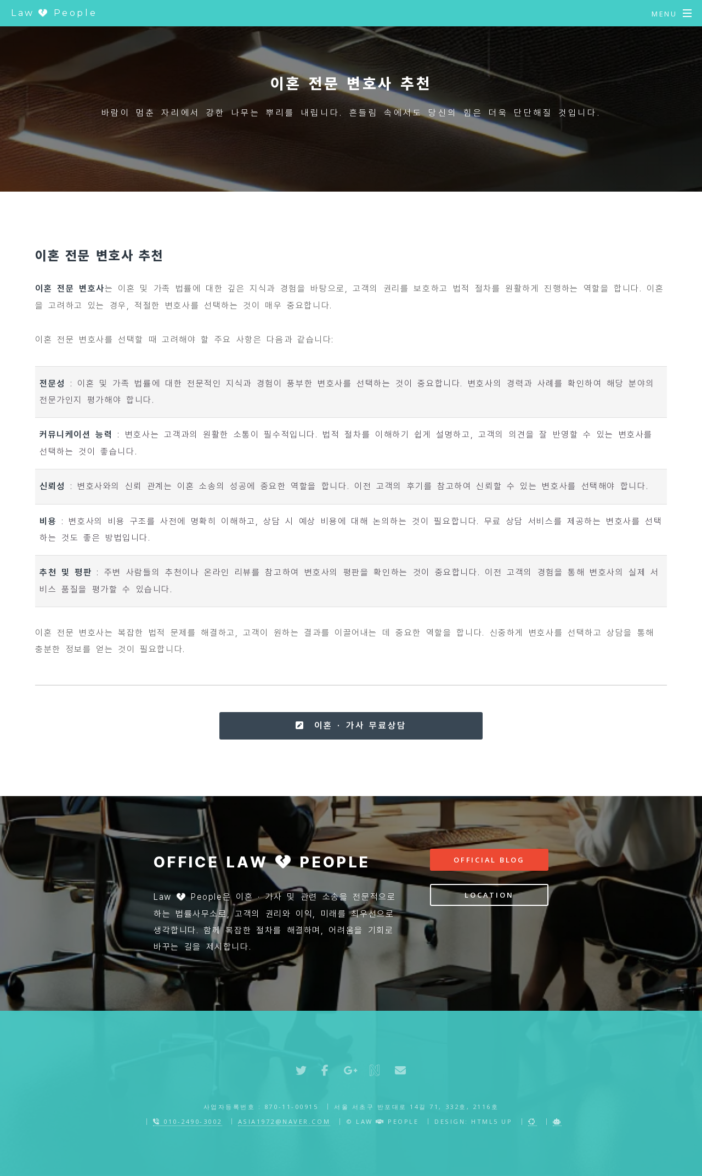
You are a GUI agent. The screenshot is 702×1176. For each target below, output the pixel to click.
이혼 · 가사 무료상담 (351, 725)
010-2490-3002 (187, 1121)
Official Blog (489, 860)
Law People (54, 13)
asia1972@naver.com (284, 1121)
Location (489, 895)
